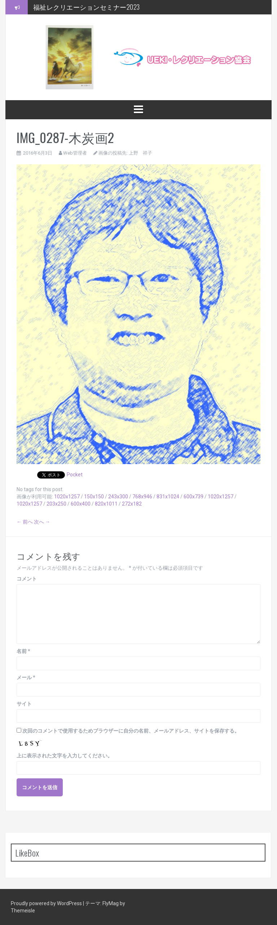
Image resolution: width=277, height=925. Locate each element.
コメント (27, 579)
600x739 (193, 496)
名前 (23, 651)
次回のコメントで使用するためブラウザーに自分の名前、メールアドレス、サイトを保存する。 (130, 731)
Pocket (75, 474)
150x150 (94, 496)
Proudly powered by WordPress (47, 903)
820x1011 (106, 504)
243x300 (118, 496)
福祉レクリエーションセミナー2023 (86, 7)
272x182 (132, 504)
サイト (24, 704)
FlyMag (110, 903)
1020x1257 (67, 496)
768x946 (142, 496)
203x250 (56, 504)
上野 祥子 (140, 153)
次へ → (42, 522)
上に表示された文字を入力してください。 (65, 756)
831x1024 (168, 496)
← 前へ (25, 522)
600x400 (81, 504)
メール (26, 677)
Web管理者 (75, 153)
